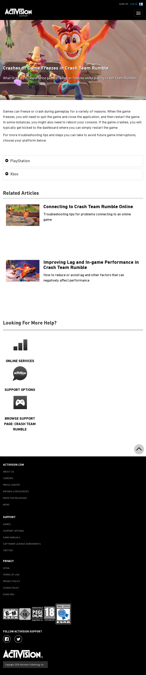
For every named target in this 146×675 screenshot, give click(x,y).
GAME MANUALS (11, 537)
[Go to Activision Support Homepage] (20, 13)
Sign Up (123, 4)
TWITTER (8, 550)
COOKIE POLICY (11, 588)
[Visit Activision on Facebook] (7, 639)
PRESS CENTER (11, 485)
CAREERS (8, 478)
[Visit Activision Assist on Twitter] (18, 639)
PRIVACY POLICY (11, 581)
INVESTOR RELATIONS (15, 498)
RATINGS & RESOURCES (16, 491)
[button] (141, 4)
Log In (133, 4)
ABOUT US (8, 472)
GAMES (7, 524)
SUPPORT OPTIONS (13, 531)
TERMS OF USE (11, 575)
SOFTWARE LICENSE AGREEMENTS (22, 544)
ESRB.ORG (8, 594)
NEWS (6, 505)
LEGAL (6, 568)
